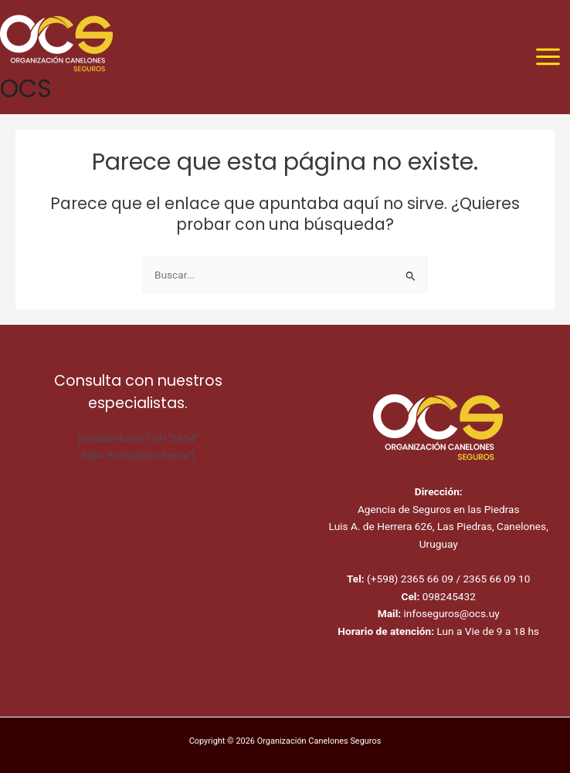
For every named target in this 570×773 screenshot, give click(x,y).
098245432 (447, 596)
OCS (26, 88)
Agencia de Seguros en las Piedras (439, 509)
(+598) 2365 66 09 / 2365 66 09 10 (448, 578)
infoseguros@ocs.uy (450, 613)
